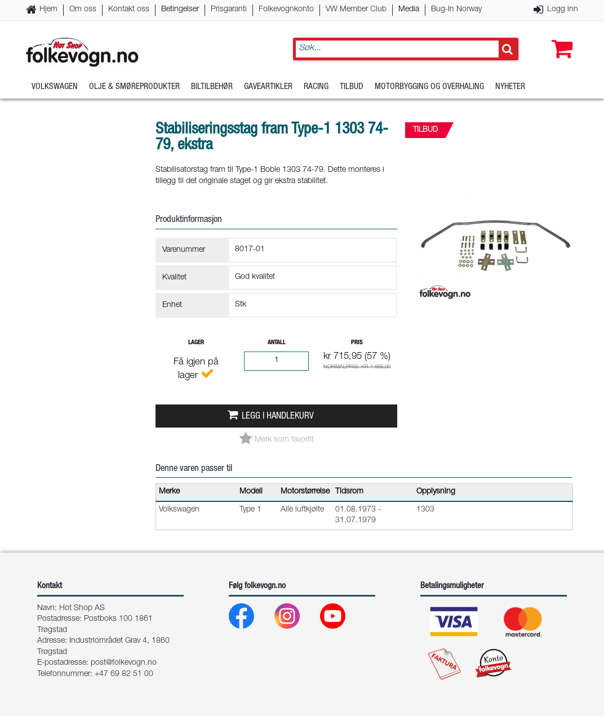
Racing (316, 87)
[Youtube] (341, 618)
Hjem (48, 10)
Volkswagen (55, 87)
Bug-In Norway (456, 10)
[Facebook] (250, 618)
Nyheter (510, 87)
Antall (277, 343)
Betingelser (180, 10)
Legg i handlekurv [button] (278, 416)
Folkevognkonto (286, 10)
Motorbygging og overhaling (429, 87)
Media (408, 10)
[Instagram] (296, 618)
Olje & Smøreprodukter (134, 87)
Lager (196, 343)
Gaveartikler (268, 87)
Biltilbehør (212, 87)
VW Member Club (356, 10)
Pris (357, 343)
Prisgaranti (229, 10)
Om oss (82, 10)
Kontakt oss (128, 10)
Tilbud (351, 87)
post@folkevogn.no (124, 663)
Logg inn (562, 10)
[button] (559, 37)
